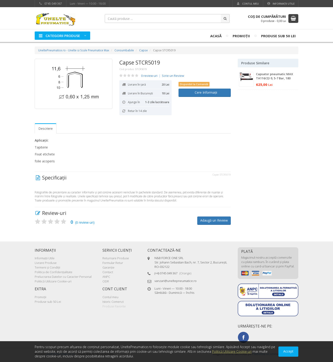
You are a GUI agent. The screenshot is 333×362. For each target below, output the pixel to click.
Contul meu (247, 3)
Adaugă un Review (214, 220)
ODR (105, 281)
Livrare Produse (46, 263)
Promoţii (241, 36)
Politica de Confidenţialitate (53, 272)
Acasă (216, 36)
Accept (288, 351)
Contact (107, 272)
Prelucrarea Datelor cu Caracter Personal (63, 277)
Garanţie (108, 267)
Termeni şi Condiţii (47, 267)
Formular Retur (112, 263)
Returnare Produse (115, 258)
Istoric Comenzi (113, 302)
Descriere (45, 128)
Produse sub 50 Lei (278, 36)
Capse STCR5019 (139, 62)
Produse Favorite (114, 306)
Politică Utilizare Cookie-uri (53, 281)
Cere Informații (204, 92)
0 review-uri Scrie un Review (162, 76)
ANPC (106, 277)
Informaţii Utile (281, 3)
